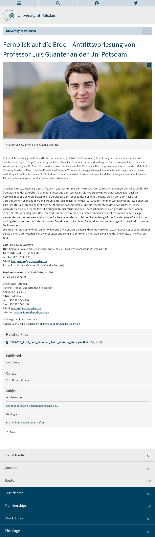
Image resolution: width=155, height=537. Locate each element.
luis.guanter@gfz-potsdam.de (29, 261)
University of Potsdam (36, 15)
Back (13, 432)
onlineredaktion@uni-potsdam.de (60, 323)
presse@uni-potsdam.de (26, 308)
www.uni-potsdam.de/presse (31, 312)
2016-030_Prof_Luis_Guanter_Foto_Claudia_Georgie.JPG (49, 342)
